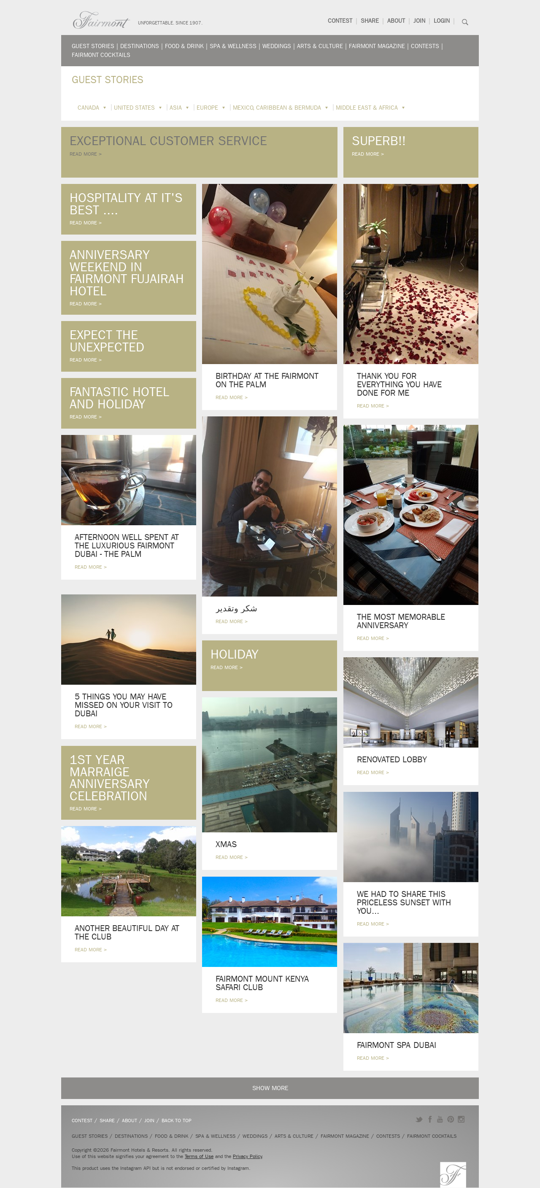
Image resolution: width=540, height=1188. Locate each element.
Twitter (419, 1119)
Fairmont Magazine (377, 46)
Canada (88, 108)
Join (419, 21)
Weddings (276, 46)
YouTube (440, 1119)
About (396, 21)
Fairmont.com (102, 20)
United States (134, 108)
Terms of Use (199, 1156)
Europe (207, 108)
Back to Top (177, 1120)
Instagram (461, 1119)
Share (370, 21)
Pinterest (450, 1119)
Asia (176, 108)
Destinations (139, 46)
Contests (425, 46)
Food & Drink (184, 46)
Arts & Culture (320, 46)
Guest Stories (93, 46)
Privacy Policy (247, 1156)
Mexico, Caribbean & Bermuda (277, 108)
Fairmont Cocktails (101, 55)
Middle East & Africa (367, 108)
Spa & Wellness (233, 46)
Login (442, 21)
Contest (340, 21)
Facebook (429, 1119)
